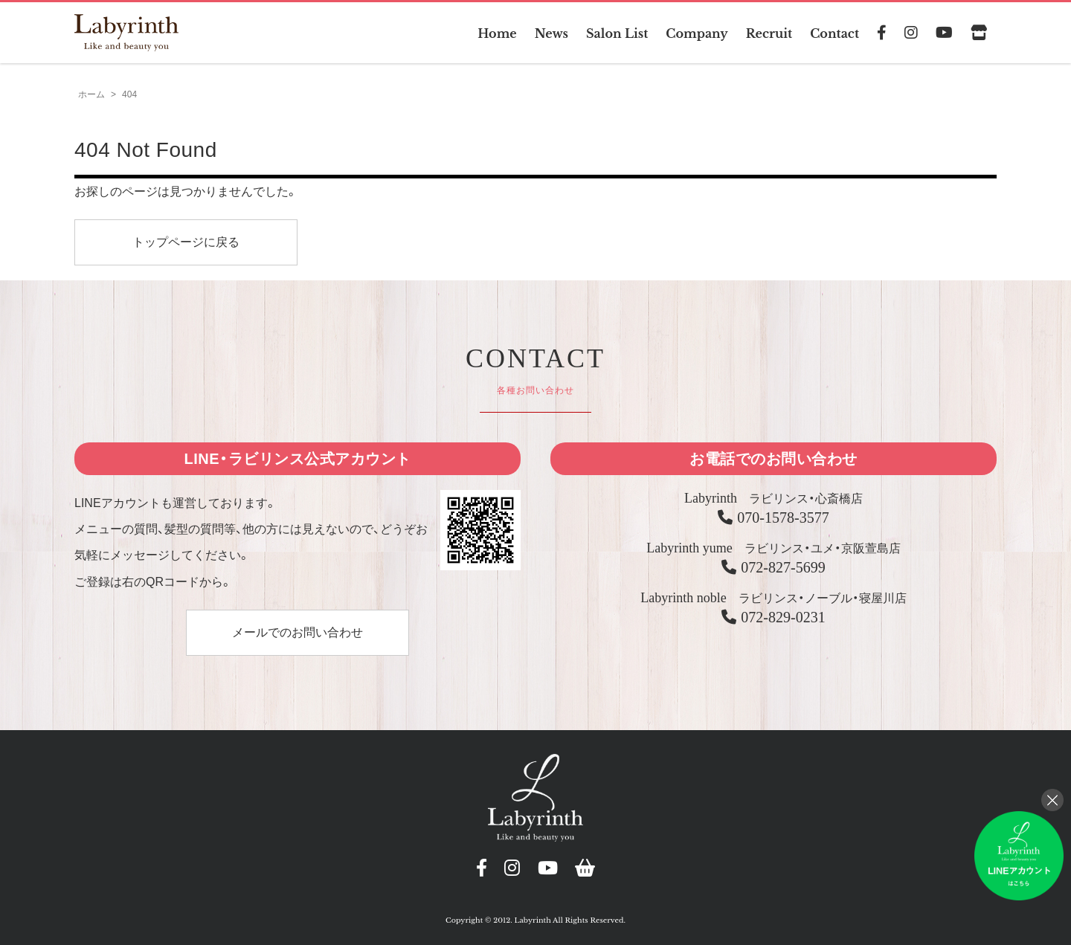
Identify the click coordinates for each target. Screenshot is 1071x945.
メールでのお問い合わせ (297, 632)
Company (696, 33)
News (551, 33)
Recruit (769, 33)
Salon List (617, 33)
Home (496, 33)
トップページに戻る (185, 242)
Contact (834, 33)
